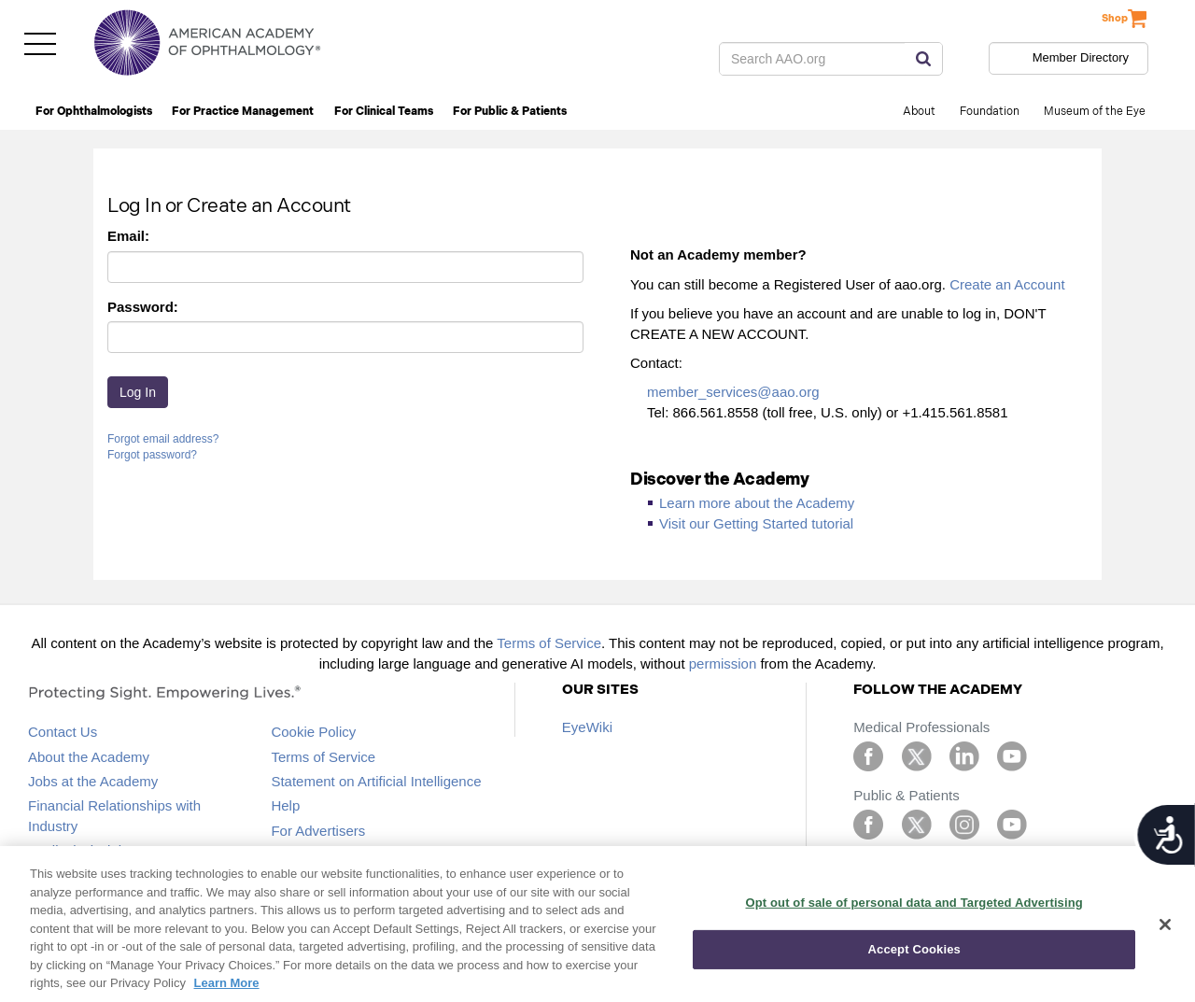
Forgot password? (152, 454)
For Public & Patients (510, 112)
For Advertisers (318, 831)
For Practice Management (243, 112)
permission (723, 663)
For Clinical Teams (383, 112)
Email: (128, 236)
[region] (597, 924)
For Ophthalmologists (93, 112)
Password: (142, 307)
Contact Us (62, 732)
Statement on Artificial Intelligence (376, 781)
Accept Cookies (914, 949)
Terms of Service (549, 643)
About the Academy (88, 757)
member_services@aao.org (733, 392)
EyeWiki (587, 727)
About (919, 112)
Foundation (989, 112)
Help (285, 805)
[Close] (1165, 924)
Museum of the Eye (1095, 112)
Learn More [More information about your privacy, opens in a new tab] (227, 983)
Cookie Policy (313, 732)
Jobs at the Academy (93, 781)
